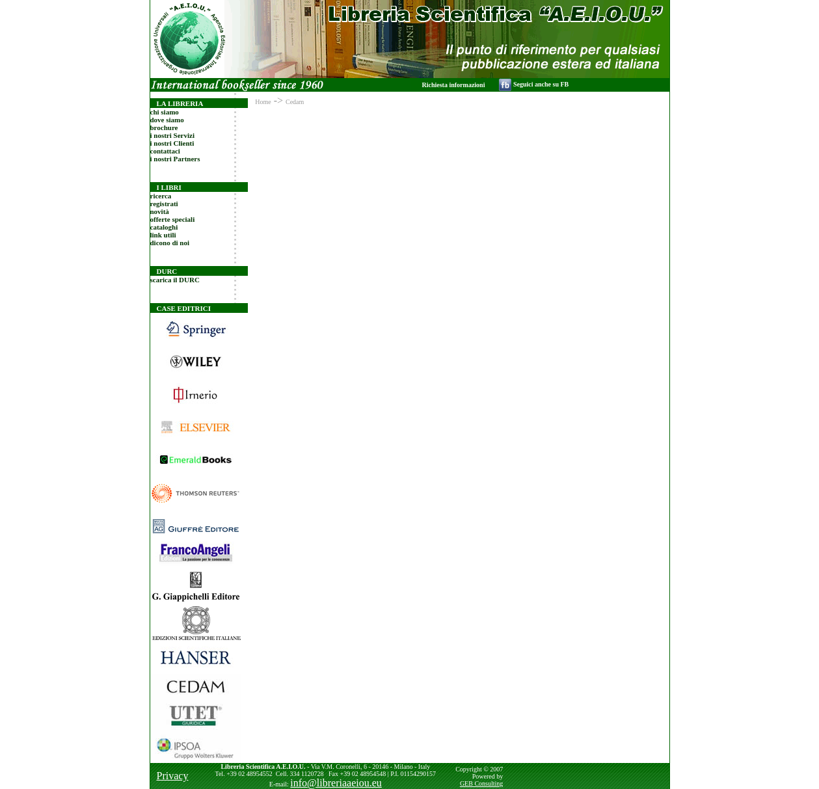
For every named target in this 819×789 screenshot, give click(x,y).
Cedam (295, 101)
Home (263, 101)
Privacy (173, 775)
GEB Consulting (481, 783)
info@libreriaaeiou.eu (335, 782)
